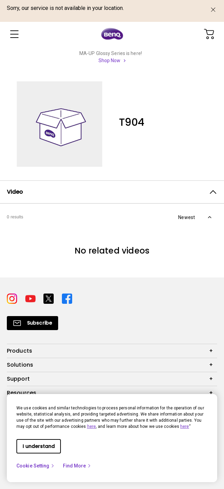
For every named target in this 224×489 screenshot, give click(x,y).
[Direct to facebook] (67, 298)
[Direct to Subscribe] (32, 323)
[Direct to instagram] (13, 298)
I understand (39, 446)
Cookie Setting (35, 465)
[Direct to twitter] (49, 298)
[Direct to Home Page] (112, 34)
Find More (77, 465)
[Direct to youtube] (31, 298)
